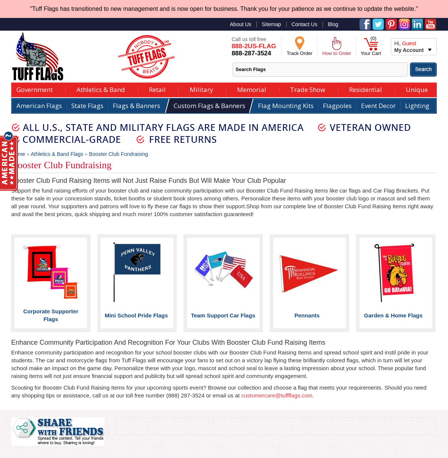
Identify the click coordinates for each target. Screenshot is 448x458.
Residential (365, 88)
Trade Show (307, 88)
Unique (417, 88)
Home (18, 154)
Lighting (417, 105)
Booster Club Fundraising (118, 154)
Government (34, 88)
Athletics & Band (101, 88)
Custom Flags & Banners (209, 105)
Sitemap (271, 24)
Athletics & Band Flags (57, 154)
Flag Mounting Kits (286, 105)
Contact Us (304, 24)
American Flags (39, 105)
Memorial (251, 88)
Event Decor (378, 105)
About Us (241, 24)
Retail (157, 88)
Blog (333, 24)
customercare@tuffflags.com (276, 395)
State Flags (87, 105)
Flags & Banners (136, 105)
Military (201, 88)
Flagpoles (337, 105)
